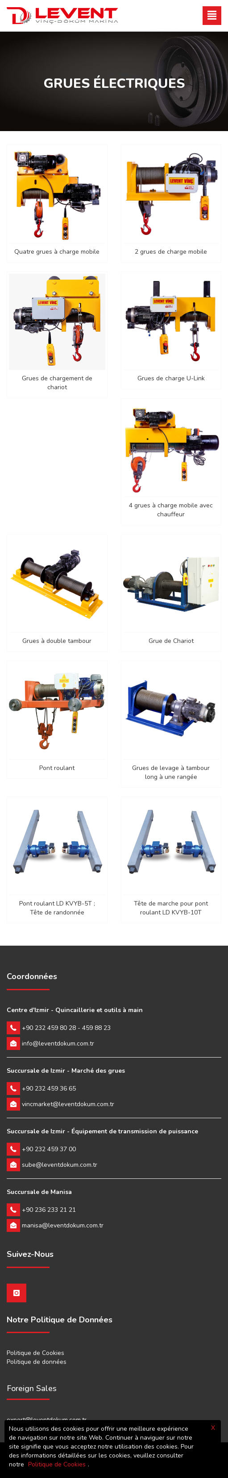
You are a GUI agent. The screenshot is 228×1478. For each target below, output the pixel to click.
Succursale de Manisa (39, 1192)
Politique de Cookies (35, 1353)
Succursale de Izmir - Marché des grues (66, 1070)
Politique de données (36, 1362)
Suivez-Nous (30, 1254)
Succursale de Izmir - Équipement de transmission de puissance (102, 1131)
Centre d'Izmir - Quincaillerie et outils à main (75, 1010)
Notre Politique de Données (59, 1320)
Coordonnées (32, 976)
